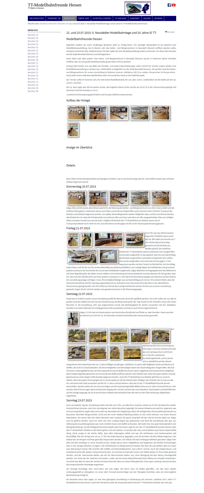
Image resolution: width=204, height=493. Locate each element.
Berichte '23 (63, 23)
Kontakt (135, 18)
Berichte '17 (33, 63)
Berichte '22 (33, 47)
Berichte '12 (33, 78)
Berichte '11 (33, 81)
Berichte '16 (33, 66)
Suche (147, 18)
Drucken (170, 32)
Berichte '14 (33, 69)
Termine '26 (54, 18)
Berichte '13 (33, 75)
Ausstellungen (102, 18)
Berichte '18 (33, 60)
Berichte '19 (33, 53)
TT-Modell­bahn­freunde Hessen (54, 5)
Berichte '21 (33, 50)
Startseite (43, 23)
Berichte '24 (33, 41)
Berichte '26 (33, 34)
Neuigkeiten (37, 18)
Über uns (83, 18)
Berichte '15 (33, 72)
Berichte (69, 18)
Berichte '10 (33, 85)
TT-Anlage (120, 18)
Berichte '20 (33, 56)
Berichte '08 (33, 91)
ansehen (94, 90)
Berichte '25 (33, 38)
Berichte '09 (33, 88)
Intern (158, 18)
